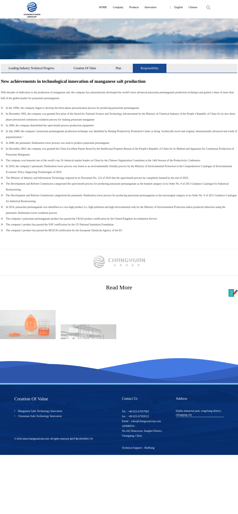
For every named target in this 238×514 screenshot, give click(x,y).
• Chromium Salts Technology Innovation (38, 416)
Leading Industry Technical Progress (31, 68)
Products (134, 7)
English (178, 7)
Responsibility (149, 68)
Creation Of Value (85, 68)
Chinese (193, 7)
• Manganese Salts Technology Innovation (38, 411)
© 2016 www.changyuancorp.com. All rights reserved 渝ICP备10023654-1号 (53, 438)
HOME (103, 7)
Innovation (151, 7)
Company (118, 7)
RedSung (149, 447)
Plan (118, 68)
